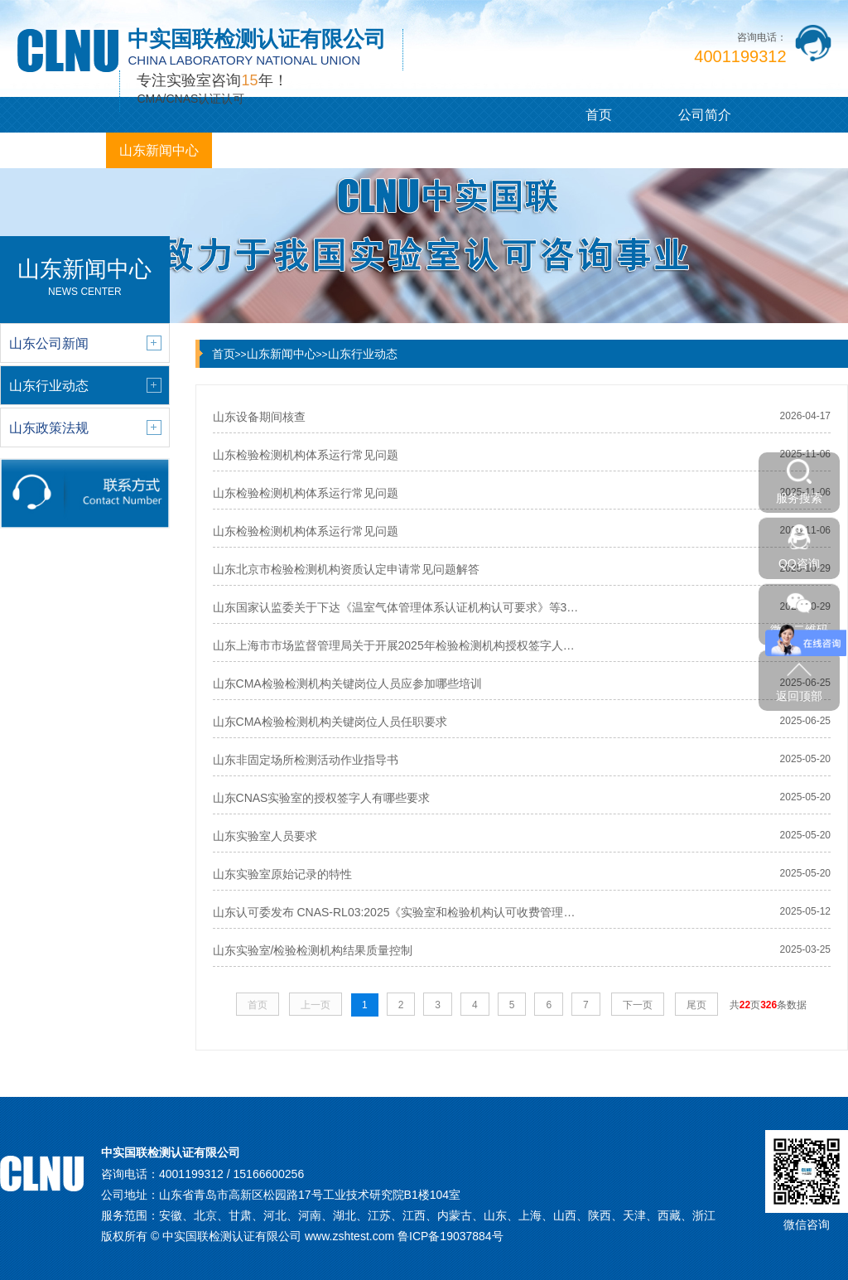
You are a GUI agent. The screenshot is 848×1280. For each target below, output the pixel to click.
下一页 (638, 1005)
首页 (598, 115)
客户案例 (265, 150)
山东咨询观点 (371, 150)
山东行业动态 (363, 353)
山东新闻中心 (159, 150)
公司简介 (704, 115)
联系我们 (477, 150)
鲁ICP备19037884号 (451, 1236)
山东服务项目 (53, 150)
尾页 (696, 1005)
